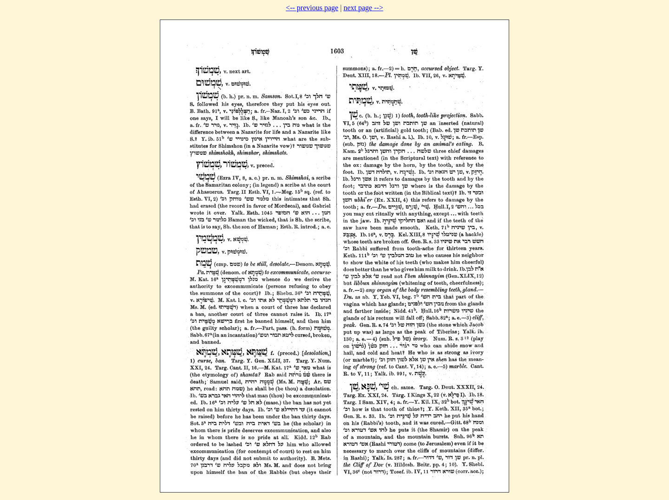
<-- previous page (312, 8)
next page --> (363, 8)
